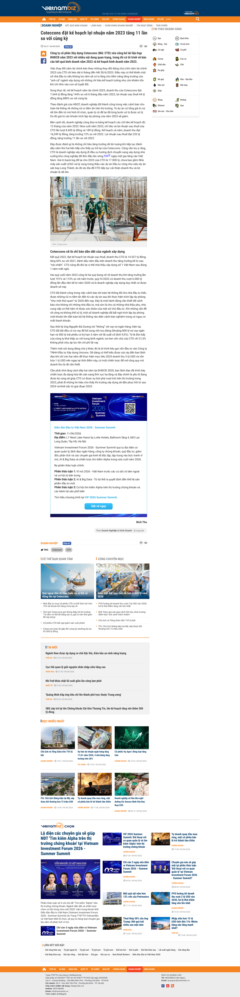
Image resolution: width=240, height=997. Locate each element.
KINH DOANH (149, 19)
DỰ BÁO (62, 19)
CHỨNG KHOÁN (118, 19)
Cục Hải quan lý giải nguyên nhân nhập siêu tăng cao (75, 667)
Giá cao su (105, 954)
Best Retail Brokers (121, 954)
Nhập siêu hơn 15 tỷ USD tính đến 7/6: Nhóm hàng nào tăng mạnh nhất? (185, 923)
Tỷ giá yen (96, 950)
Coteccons (57, 549)
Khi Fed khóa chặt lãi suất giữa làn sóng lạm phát (74, 681)
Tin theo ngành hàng (167, 29)
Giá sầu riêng (69, 954)
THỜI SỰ (52, 19)
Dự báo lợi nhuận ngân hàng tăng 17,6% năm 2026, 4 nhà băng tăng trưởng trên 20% (94, 755)
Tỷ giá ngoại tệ (70, 950)
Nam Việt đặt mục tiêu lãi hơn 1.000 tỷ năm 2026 (122, 595)
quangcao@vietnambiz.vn (179, 980)
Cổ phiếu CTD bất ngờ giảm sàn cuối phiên (64, 623)
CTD (69, 549)
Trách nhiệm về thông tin (56, 994)
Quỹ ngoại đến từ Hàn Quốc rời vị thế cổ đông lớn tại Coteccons (65, 595)
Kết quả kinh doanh (76, 25)
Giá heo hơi (121, 950)
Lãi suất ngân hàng (167, 950)
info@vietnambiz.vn (60, 991)
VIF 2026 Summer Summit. (101, 497)
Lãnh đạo (96, 25)
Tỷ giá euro (108, 950)
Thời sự (49, 658)
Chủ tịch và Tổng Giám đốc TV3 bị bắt (117, 620)
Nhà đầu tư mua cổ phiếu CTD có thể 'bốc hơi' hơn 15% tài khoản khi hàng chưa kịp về (67, 605)
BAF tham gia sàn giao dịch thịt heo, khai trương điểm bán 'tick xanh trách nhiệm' (122, 613)
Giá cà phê (133, 950)
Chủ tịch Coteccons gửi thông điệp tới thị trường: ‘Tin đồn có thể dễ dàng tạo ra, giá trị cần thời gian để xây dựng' (67, 614)
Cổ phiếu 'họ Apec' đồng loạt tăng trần (130, 753)
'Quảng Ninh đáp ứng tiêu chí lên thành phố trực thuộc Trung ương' (83, 694)
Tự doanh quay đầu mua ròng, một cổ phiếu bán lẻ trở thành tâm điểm (94, 800)
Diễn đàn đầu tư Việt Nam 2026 (146, 954)
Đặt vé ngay (98, 506)
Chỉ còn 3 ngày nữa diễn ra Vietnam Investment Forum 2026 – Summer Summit (77, 930)
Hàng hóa (50, 672)
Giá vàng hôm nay (53, 950)
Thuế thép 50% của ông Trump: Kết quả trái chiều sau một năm (135, 922)
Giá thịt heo (83, 954)
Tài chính (82, 764)
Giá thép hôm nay (53, 954)
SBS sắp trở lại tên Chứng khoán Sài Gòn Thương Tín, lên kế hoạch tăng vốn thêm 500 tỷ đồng (94, 710)
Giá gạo (94, 954)
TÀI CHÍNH (94, 19)
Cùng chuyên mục (111, 559)
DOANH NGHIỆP (134, 19)
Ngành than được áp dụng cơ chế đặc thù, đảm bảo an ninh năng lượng (86, 653)
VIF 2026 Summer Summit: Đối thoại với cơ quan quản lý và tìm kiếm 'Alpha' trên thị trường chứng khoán (135, 841)
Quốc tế (49, 685)
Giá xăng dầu (184, 950)
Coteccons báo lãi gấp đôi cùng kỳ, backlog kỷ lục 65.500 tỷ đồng (67, 630)
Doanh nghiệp (52, 25)
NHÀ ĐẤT (105, 19)
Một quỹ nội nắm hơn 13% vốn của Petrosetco (136, 895)
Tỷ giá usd (84, 950)
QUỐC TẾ (83, 19)
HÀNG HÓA (72, 19)
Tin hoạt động (145, 25)
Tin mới (52, 647)
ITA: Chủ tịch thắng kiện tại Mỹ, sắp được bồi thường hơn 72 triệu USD (120, 627)
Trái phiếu (162, 25)
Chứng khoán (121, 761)
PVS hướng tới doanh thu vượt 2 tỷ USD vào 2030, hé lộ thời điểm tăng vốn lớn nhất (123, 605)
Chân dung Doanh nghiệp (119, 25)
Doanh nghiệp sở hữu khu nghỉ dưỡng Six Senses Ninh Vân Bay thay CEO (130, 802)
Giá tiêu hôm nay (148, 950)
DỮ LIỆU (160, 19)
